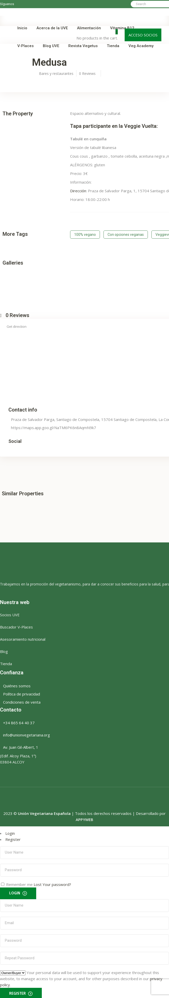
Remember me (19, 882)
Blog (4, 649)
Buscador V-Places (16, 625)
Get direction (17, 325)
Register (13, 837)
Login (10, 831)
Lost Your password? (52, 882)
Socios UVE (10, 613)
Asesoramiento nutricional (22, 637)
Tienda (6, 662)
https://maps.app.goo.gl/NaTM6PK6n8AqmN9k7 (53, 426)
